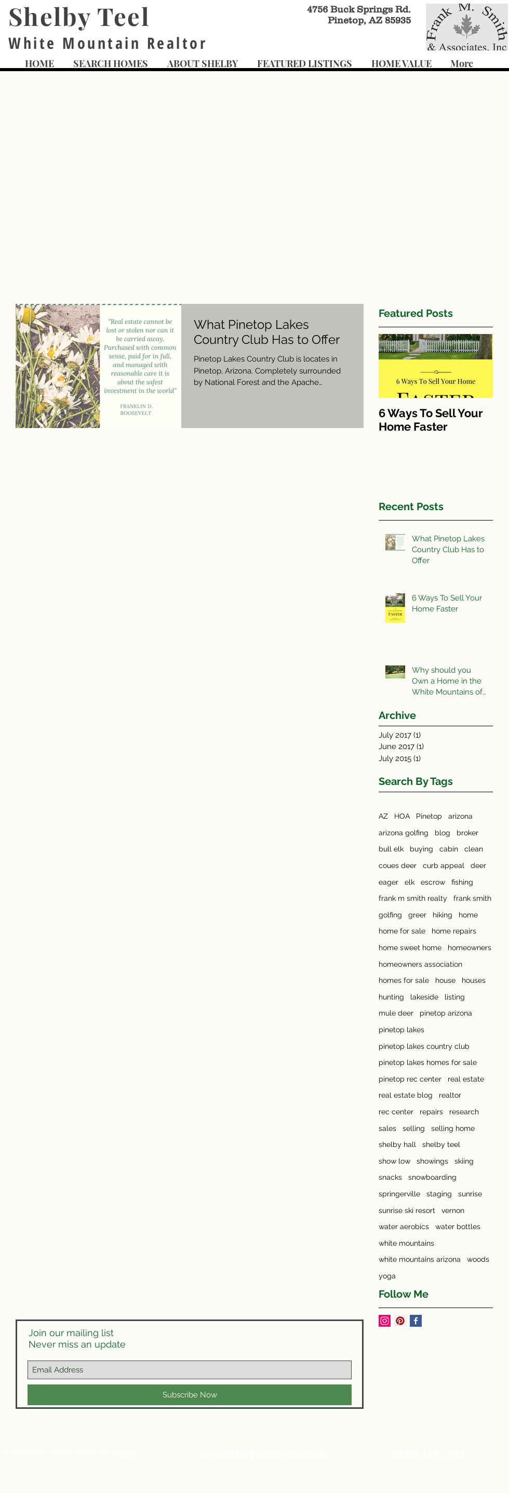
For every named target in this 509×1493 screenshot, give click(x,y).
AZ (383, 816)
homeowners (469, 947)
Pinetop (429, 816)
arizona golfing (403, 833)
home (468, 915)
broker (467, 833)
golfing (390, 915)
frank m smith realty (413, 898)
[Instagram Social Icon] (385, 1321)
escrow (433, 882)
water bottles (457, 1226)
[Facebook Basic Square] (416, 1321)
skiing (464, 1161)
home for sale (402, 931)
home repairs (454, 931)
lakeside (424, 997)
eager (388, 882)
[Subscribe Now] (190, 1394)
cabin (448, 849)
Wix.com (124, 1453)
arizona (460, 816)
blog (442, 833)
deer (478, 865)
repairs (431, 1112)
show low (394, 1161)
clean (473, 849)
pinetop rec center (410, 1079)
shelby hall (397, 1144)
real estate (466, 1079)
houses (474, 980)
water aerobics (404, 1226)
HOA (402, 816)
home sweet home (410, 947)
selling (414, 1128)
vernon (452, 1210)
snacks (390, 1177)
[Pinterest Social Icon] (400, 1321)
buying (421, 849)
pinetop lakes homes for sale (428, 1062)
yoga (387, 1276)
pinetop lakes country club (424, 1046)
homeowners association (420, 964)
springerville (399, 1194)
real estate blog (406, 1095)
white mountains (406, 1243)
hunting (391, 997)
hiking (442, 915)
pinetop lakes (401, 1029)
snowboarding (432, 1177)
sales (387, 1128)
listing (455, 997)
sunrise (470, 1194)
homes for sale (404, 980)
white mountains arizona (420, 1259)
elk (409, 882)
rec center (396, 1112)
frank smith (472, 898)
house (445, 980)
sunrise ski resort (407, 1210)
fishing (462, 882)
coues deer (398, 865)
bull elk (391, 849)
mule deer (396, 1013)
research (464, 1112)
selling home (453, 1128)
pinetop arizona (446, 1013)
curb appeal (443, 865)
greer (417, 915)
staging (439, 1194)
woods (478, 1259)
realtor (450, 1095)
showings (432, 1161)
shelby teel (441, 1144)
